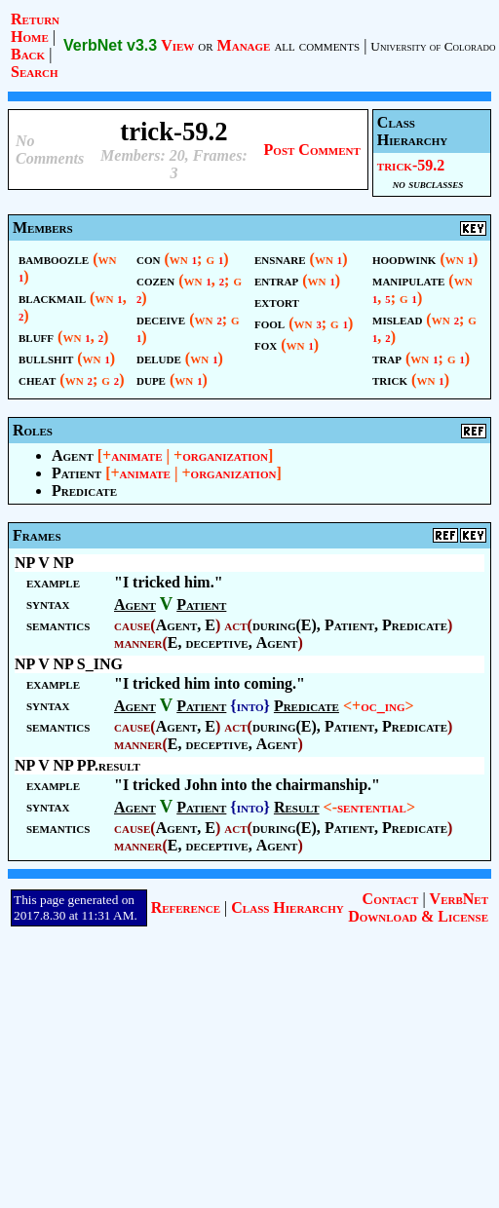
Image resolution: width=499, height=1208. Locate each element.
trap (387, 358)
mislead (397, 319)
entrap (276, 280)
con (148, 258)
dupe (151, 379)
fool (269, 323)
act (235, 625)
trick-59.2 (410, 165)
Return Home (35, 28)
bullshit (46, 358)
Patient (76, 473)
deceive (160, 319)
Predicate (84, 490)
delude (158, 358)
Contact (391, 898)
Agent (73, 455)
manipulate (408, 280)
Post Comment (312, 149)
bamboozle (54, 258)
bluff (36, 336)
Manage (244, 45)
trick (389, 379)
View (177, 45)
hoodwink (404, 258)
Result (297, 807)
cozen (155, 280)
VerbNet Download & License (418, 907)
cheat (37, 379)
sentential (371, 807)
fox (265, 344)
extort (276, 301)
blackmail (52, 297)
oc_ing (382, 706)
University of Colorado (432, 46)
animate (136, 455)
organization (225, 455)
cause (132, 625)
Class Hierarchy (287, 907)
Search (34, 71)
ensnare (280, 258)
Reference (185, 907)
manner (138, 642)
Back (28, 54)
